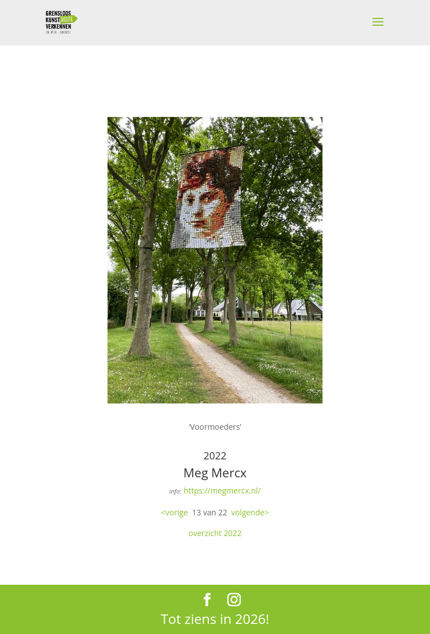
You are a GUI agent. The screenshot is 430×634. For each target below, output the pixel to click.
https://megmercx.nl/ (222, 490)
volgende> (250, 512)
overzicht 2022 (214, 533)
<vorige (174, 512)
